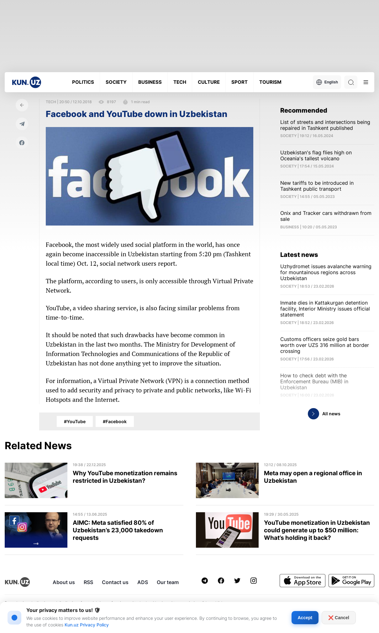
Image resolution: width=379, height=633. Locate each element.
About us (64, 582)
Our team (168, 582)
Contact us (115, 582)
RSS (88, 582)
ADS (142, 582)
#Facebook (115, 421)
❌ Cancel (338, 617)
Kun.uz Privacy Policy (87, 624)
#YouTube (75, 421)
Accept (305, 617)
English (327, 82)
